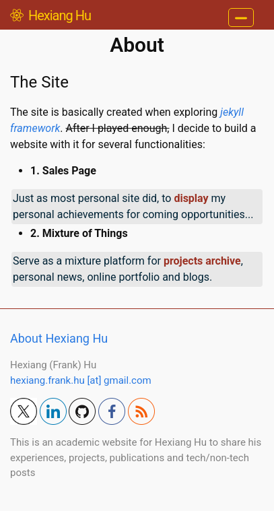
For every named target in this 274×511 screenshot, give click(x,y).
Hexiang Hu (50, 15)
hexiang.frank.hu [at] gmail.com (80, 380)
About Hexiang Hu (59, 338)
